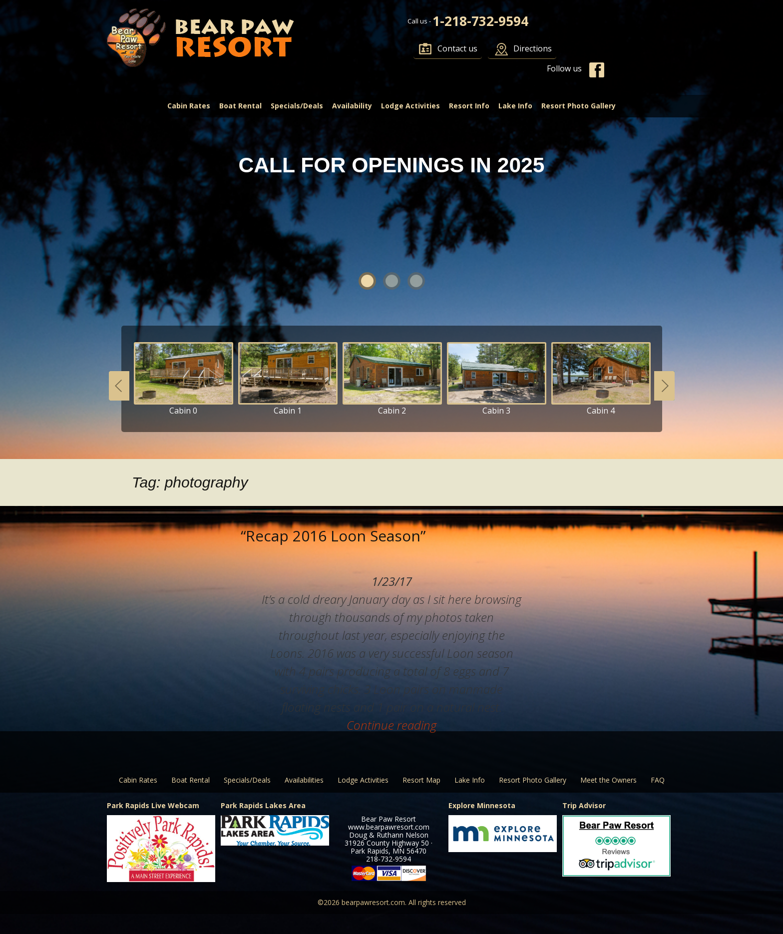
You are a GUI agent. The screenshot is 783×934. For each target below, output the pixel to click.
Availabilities (304, 780)
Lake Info (515, 105)
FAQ (658, 780)
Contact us (457, 48)
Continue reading (391, 725)
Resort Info (469, 105)
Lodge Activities (410, 105)
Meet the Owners (608, 780)
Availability (352, 105)
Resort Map (421, 780)
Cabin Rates (188, 105)
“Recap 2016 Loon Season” (333, 535)
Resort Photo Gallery (578, 105)
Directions (532, 48)
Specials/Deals (297, 105)
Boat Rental (240, 105)
